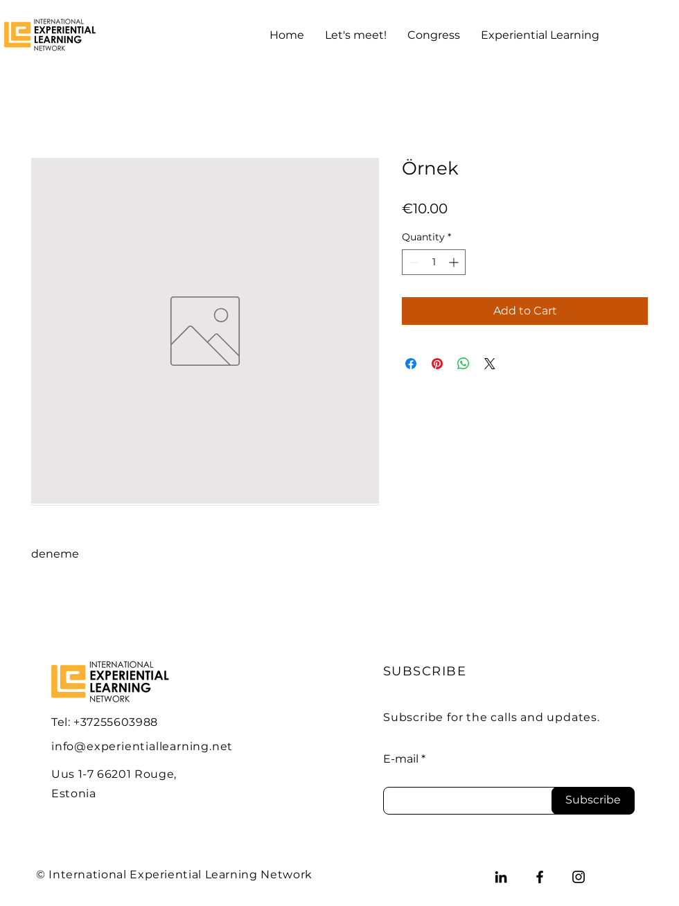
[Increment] (455, 262)
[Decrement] (412, 262)
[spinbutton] (433, 262)
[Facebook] (539, 877)
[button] (356, 35)
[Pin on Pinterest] (437, 363)
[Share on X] (490, 363)
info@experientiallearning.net (142, 746)
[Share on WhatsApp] (463, 363)
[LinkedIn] (501, 877)
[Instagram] (578, 877)
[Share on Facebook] (411, 363)
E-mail (400, 759)
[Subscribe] (593, 801)
